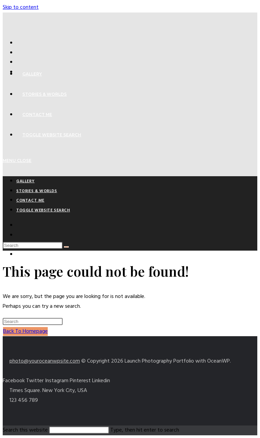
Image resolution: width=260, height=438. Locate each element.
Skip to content (21, 7)
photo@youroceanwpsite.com (44, 361)
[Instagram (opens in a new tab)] (19, 254)
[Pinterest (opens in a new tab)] (19, 62)
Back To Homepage (25, 331)
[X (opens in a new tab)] (19, 43)
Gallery (25, 181)
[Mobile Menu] (17, 160)
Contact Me (30, 200)
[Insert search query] (33, 245)
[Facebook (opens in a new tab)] (19, 52)
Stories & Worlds (36, 191)
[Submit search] (66, 247)
